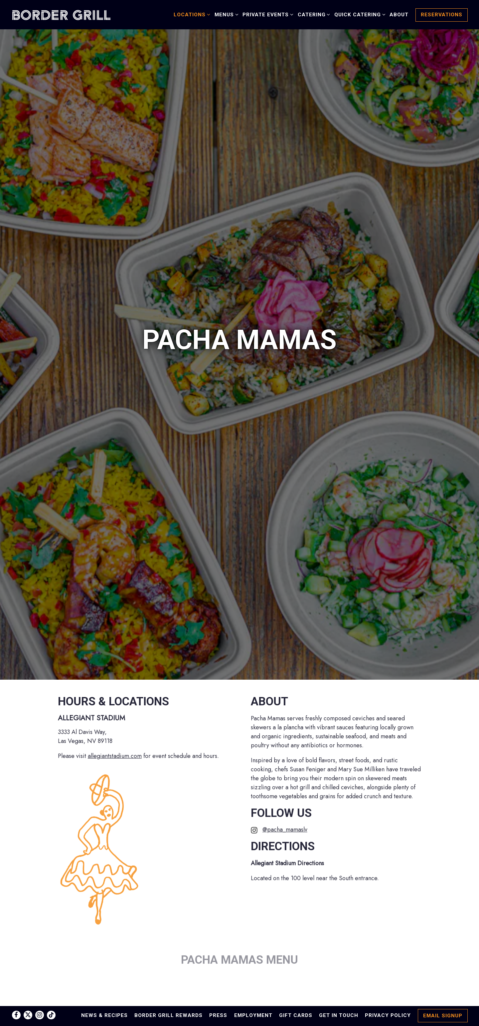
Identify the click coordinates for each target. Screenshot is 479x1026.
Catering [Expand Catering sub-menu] (312, 14)
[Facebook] (16, 1015)
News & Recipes (104, 1015)
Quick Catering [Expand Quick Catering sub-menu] (359, 14)
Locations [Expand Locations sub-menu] (190, 14)
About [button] (399, 15)
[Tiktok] (51, 1015)
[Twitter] (28, 1015)
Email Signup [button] (442, 1016)
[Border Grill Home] (61, 14)
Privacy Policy (388, 1015)
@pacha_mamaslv (284, 760)
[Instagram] (39, 1015)
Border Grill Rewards (168, 1015)
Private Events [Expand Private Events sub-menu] (266, 14)
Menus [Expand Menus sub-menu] (225, 14)
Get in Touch (338, 1015)
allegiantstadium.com (115, 687)
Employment (253, 1015)
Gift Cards (295, 1015)
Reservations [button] (441, 15)
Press (218, 1015)
